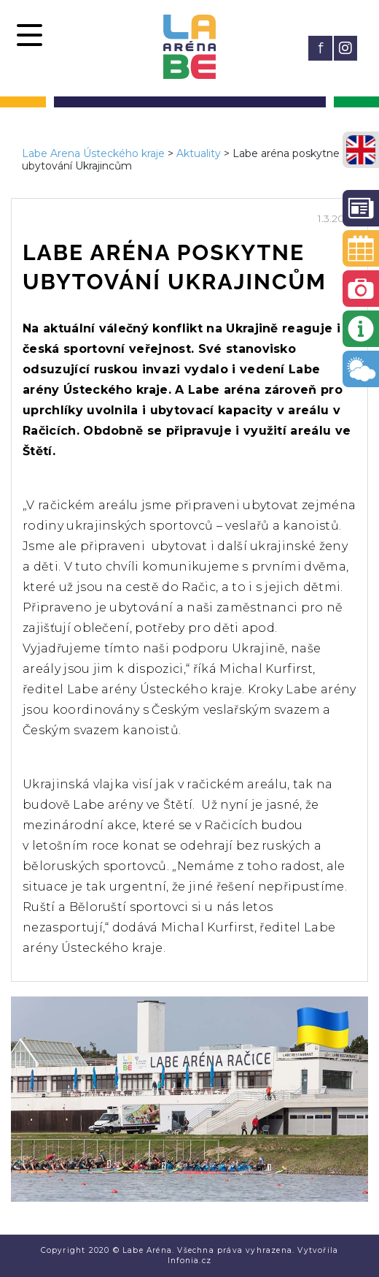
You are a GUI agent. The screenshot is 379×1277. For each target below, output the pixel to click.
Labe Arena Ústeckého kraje (93, 153)
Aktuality (198, 153)
